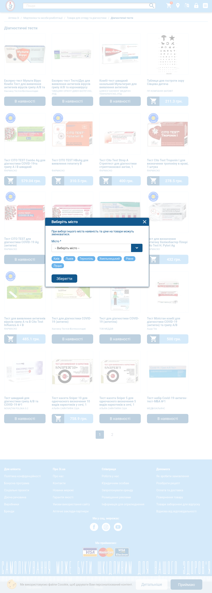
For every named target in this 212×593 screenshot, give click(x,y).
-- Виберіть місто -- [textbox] (76, 289)
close (154, 263)
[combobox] (106, 289)
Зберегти (73, 320)
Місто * (65, 282)
